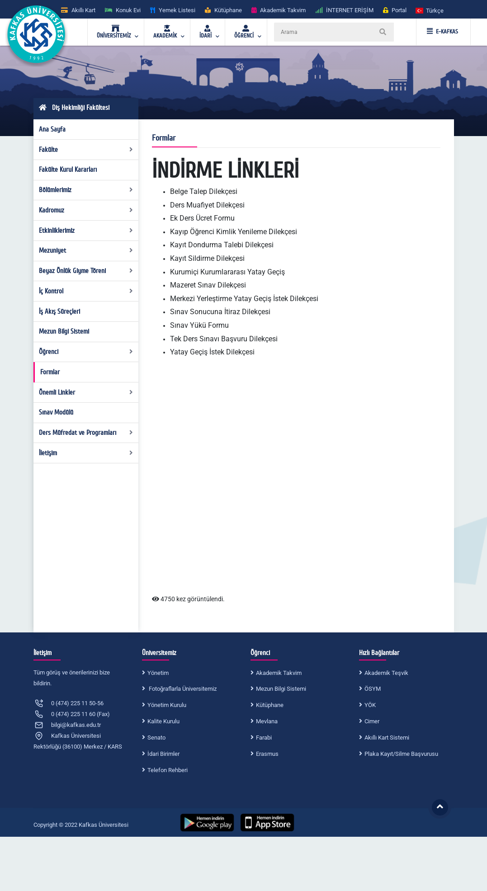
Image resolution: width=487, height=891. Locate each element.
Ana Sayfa (52, 129)
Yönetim (158, 672)
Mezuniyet (86, 250)
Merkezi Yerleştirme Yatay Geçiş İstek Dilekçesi (244, 298)
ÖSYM (372, 688)
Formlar (50, 372)
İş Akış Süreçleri (59, 311)
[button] (430, 10)
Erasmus (267, 753)
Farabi (264, 737)
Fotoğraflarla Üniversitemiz (182, 688)
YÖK (370, 705)
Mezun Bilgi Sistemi (64, 331)
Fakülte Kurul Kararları (68, 169)
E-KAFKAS (442, 32)
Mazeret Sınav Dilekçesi (208, 285)
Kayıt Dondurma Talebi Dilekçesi (222, 244)
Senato (156, 737)
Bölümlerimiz (86, 190)
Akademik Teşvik (386, 672)
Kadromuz (86, 210)
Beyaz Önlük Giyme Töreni (86, 271)
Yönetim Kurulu (166, 705)
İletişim (86, 453)
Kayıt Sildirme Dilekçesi (207, 258)
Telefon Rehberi (167, 770)
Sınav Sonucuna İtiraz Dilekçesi (220, 311)
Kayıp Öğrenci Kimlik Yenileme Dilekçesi (233, 231)
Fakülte (86, 150)
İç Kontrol (86, 291)
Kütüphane (270, 705)
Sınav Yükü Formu (199, 325)
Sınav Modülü (56, 412)
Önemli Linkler (86, 392)
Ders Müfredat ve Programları (86, 433)
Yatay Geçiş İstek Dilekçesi (212, 352)
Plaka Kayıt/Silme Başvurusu (401, 753)
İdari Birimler (163, 753)
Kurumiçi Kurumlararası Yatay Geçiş (227, 272)
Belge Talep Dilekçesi (203, 191)
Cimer (371, 721)
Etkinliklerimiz (86, 230)
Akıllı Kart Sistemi (386, 737)
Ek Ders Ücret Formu (202, 218)
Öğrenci (86, 352)
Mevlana (267, 721)
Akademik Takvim (279, 672)
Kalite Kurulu (163, 721)
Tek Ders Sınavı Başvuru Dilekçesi (224, 339)
